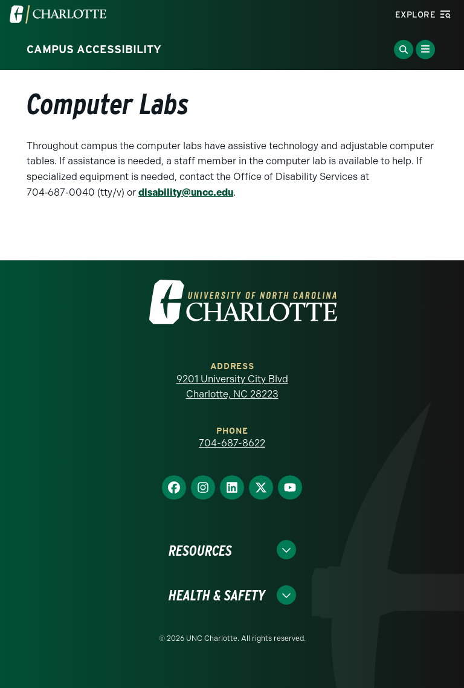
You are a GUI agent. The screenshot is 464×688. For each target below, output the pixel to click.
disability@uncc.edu (185, 192)
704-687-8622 (232, 443)
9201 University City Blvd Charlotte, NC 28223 (232, 386)
